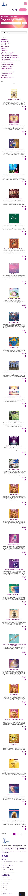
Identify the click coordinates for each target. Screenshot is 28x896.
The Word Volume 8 (14, 694)
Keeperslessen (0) (5, 75)
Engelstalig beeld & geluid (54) (7, 52)
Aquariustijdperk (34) (5, 43)
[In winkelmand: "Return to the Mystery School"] (25, 109)
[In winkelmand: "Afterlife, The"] (25, 283)
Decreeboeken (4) (5, 46)
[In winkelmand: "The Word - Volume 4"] (25, 504)
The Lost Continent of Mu (14, 421)
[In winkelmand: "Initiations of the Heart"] (25, 134)
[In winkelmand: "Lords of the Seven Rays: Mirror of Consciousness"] (25, 184)
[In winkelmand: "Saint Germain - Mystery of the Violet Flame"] (25, 729)
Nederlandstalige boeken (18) (7, 77)
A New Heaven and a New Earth (14, 396)
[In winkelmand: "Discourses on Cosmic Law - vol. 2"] (25, 604)
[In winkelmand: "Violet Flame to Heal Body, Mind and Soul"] (25, 579)
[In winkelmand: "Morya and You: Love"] (25, 829)
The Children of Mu (14, 347)
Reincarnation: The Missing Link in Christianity (14, 248)
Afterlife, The (14, 273)
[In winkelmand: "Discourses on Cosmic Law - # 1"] (25, 804)
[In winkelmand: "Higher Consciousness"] (25, 679)
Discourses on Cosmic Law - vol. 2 (14, 594)
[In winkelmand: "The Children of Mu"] (25, 356)
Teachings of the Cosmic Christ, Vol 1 (14, 619)
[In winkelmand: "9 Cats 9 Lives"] (25, 754)
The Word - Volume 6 (14, 519)
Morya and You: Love (14, 819)
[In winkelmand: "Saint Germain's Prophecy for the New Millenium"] (25, 159)
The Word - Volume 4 (14, 494)
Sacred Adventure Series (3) (8, 71)
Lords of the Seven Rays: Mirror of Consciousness (14, 174)
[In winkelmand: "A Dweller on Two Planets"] (25, 479)
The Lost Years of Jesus (14, 322)
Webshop (6, 16)
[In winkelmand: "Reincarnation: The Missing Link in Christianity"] (25, 259)
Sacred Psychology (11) (7, 73)
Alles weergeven (4, 39)
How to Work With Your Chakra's (14, 544)
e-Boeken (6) (3, 48)
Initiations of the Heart (14, 124)
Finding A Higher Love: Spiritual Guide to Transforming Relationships (14, 645)
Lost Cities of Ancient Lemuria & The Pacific (14, 371)
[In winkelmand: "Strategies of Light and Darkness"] (25, 234)
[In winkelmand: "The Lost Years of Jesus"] (25, 332)
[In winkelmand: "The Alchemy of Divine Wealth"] (25, 307)
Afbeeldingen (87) (5, 41)
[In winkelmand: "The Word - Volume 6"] (25, 529)
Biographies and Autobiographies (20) (10, 55)
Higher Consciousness (14, 669)
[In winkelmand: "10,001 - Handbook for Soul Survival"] (25, 454)
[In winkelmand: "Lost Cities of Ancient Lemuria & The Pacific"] (25, 381)
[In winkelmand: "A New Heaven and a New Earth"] (25, 406)
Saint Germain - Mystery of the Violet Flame (14, 719)
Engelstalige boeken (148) (6, 53)
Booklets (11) (4, 44)
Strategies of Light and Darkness (14, 223)
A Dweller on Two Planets (14, 469)
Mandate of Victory (14, 769)
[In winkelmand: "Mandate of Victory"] (25, 779)
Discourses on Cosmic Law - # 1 (14, 794)
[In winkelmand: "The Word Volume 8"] (25, 704)
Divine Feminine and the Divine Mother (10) (11, 61)
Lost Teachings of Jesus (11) (8, 66)
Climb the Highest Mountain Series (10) (10, 57)
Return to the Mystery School (14, 99)
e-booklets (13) (4, 50)
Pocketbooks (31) (5, 70)
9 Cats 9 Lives (14, 744)
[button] (25, 3)
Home (2, 16)
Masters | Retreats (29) (7, 68)
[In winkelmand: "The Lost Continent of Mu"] (25, 431)
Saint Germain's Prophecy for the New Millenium (14, 149)
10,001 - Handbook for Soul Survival (14, 445)
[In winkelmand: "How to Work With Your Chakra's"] (25, 554)
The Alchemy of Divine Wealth (14, 298)
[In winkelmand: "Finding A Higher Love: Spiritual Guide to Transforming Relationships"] (25, 654)
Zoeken (24, 23)
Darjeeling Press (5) (6, 59)
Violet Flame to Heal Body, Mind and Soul (14, 569)
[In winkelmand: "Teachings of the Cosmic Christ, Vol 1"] (25, 629)
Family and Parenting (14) (7, 62)
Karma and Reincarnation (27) (8, 64)
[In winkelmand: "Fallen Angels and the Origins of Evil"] (25, 209)
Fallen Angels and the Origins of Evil (14, 199)
